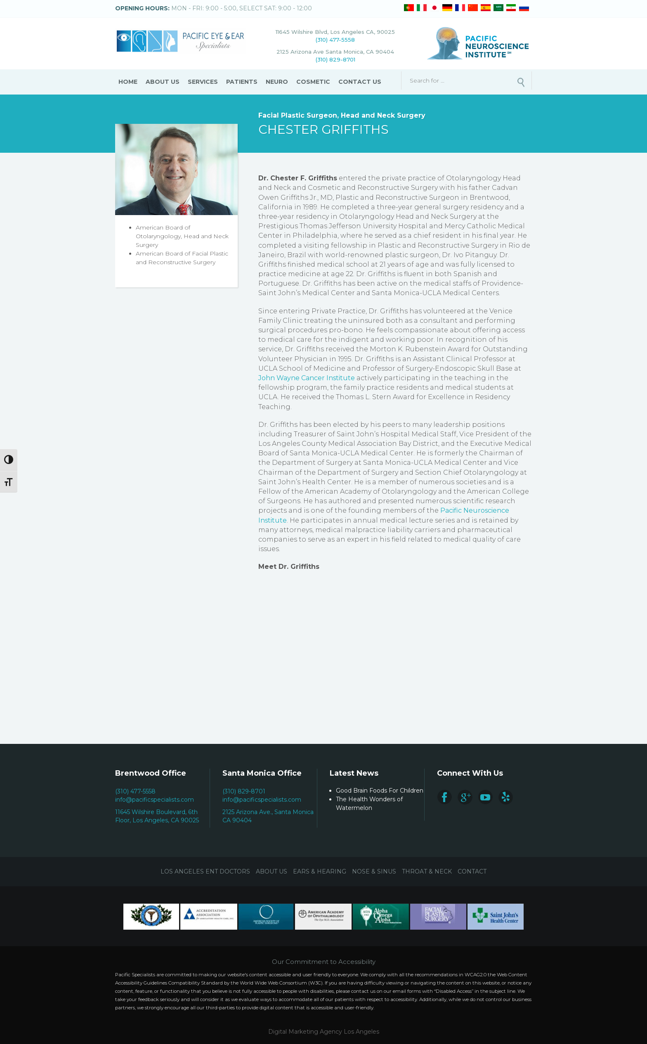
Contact (472, 871)
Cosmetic (313, 81)
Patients (241, 81)
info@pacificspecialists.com (154, 799)
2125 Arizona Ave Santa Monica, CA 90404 (335, 51)
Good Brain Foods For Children (379, 790)
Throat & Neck (427, 871)
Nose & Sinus (374, 871)
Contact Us (359, 81)
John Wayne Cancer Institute (306, 378)
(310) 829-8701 (335, 59)
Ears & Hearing (319, 871)
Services (203, 81)
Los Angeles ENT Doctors (205, 871)
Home (127, 81)
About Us (162, 81)
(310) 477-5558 (335, 39)
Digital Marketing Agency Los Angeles (323, 1031)
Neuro (277, 81)
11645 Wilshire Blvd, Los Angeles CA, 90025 (335, 31)
